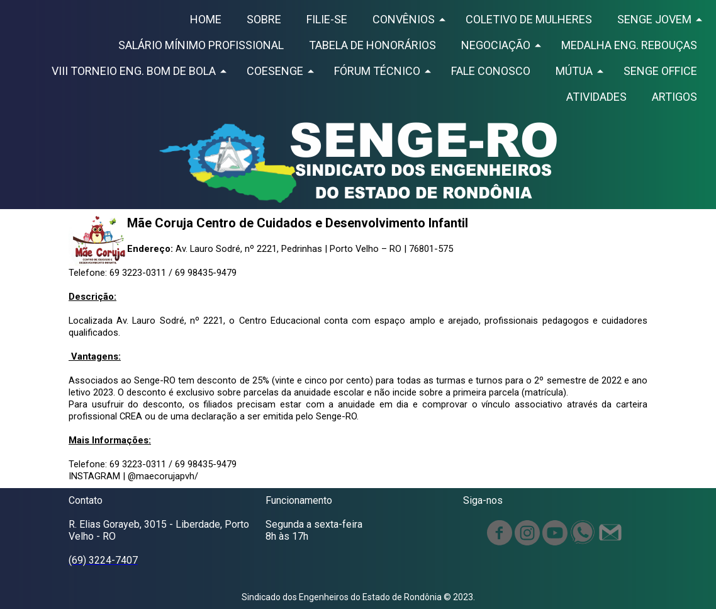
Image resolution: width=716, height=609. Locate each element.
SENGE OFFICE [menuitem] (660, 70)
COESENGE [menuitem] (275, 70)
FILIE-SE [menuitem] (326, 19)
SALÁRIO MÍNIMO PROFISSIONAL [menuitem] (201, 45)
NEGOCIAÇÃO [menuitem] (495, 45)
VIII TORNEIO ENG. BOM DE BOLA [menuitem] (134, 70)
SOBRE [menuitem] (264, 19)
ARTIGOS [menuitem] (674, 96)
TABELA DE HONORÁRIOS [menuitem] (372, 45)
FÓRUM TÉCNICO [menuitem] (377, 70)
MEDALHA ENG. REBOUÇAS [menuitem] (629, 45)
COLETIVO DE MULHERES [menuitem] (529, 19)
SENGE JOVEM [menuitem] (654, 19)
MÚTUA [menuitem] (574, 70)
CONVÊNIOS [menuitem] (403, 19)
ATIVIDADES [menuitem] (596, 96)
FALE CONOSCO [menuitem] (490, 70)
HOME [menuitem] (205, 19)
